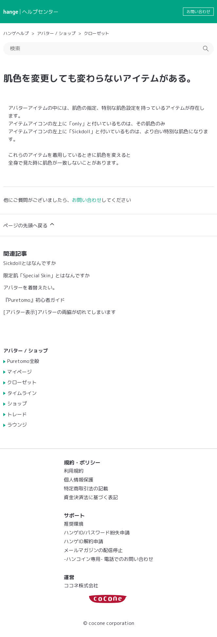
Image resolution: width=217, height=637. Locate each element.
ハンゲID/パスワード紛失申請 (97, 532)
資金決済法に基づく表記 (91, 497)
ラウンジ (17, 424)
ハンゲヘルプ (16, 33)
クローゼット (96, 33)
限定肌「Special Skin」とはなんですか (46, 275)
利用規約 (73, 470)
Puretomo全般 (23, 361)
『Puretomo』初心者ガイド (34, 300)
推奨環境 (73, 523)
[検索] (108, 48)
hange (10, 11)
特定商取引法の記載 (86, 488)
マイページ (19, 371)
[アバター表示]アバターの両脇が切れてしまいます (59, 312)
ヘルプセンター (40, 11)
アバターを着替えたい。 (30, 287)
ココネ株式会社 (81, 585)
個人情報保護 (78, 479)
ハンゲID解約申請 (83, 541)
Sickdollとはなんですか (29, 263)
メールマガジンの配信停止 (93, 550)
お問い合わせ (198, 11)
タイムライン (22, 393)
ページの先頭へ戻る (29, 225)
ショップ (17, 403)
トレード (17, 414)
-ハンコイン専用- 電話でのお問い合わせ (108, 559)
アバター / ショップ (56, 33)
